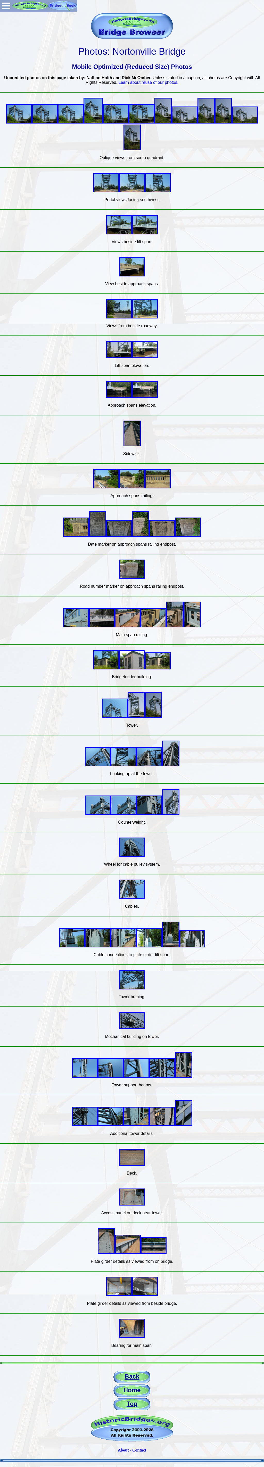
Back (132, 1376)
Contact (139, 1450)
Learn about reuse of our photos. (148, 82)
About (123, 1450)
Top (132, 1403)
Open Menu (6, 6)
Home (132, 1390)
